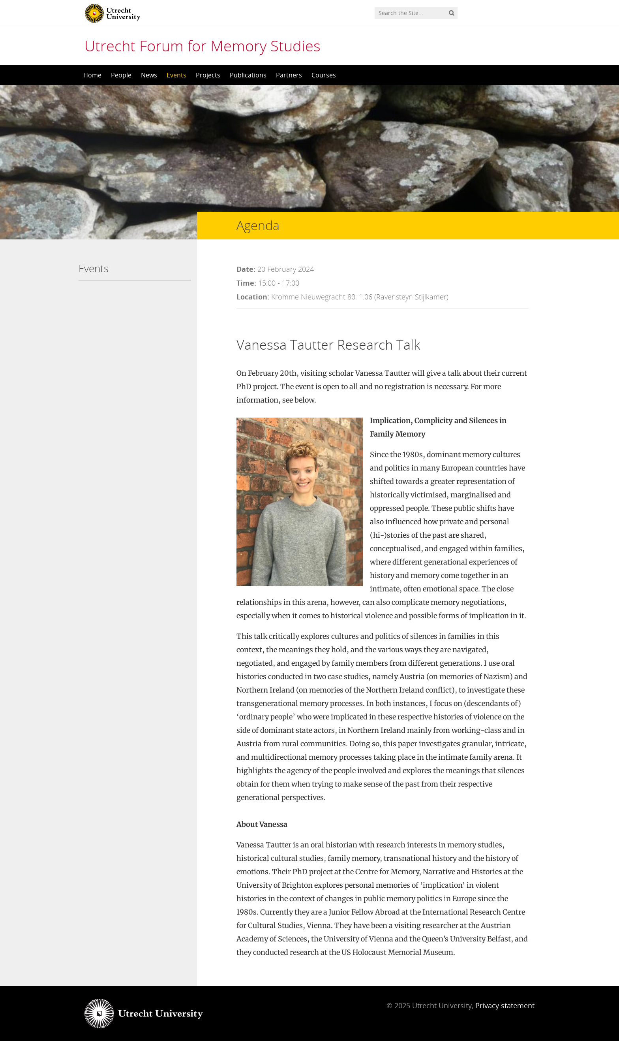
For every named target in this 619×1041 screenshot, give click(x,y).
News (149, 75)
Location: (252, 296)
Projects (208, 75)
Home (92, 75)
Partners (289, 75)
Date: (245, 269)
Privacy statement (505, 1005)
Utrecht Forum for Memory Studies (202, 45)
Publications (248, 75)
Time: (246, 283)
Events (176, 75)
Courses (323, 75)
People (121, 75)
